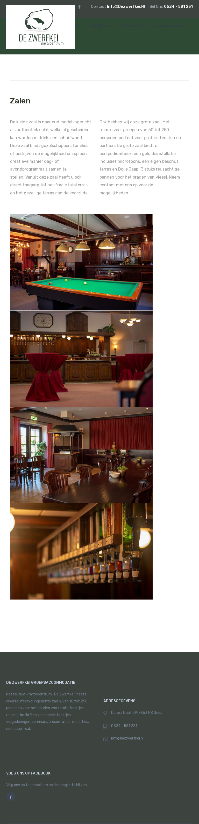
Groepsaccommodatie (169, 26)
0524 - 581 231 (178, 6)
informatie (131, 26)
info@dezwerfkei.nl (126, 6)
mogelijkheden (101, 26)
